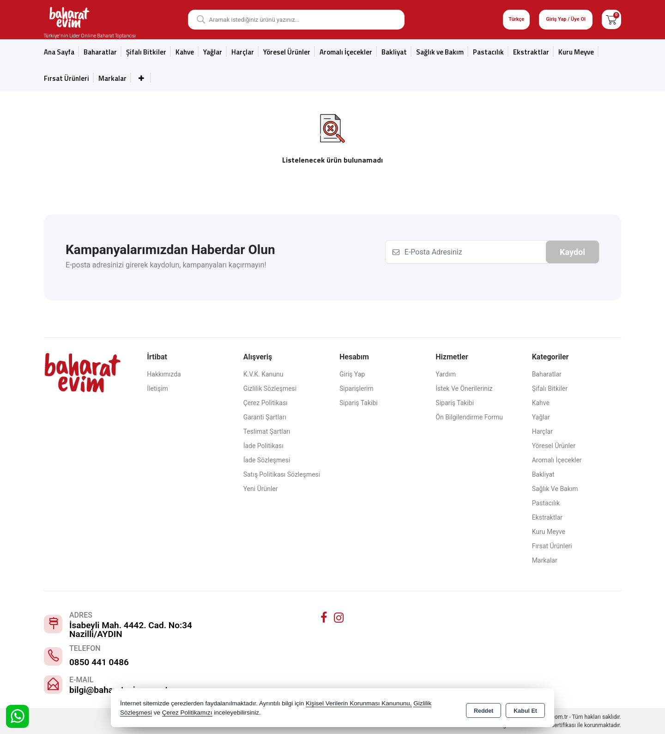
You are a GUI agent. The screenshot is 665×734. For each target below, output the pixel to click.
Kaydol (572, 252)
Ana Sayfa (59, 52)
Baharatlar (100, 52)
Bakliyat (394, 52)
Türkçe (516, 19)
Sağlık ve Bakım (440, 52)
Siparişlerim (356, 388)
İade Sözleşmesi (266, 460)
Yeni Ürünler (260, 488)
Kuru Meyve (576, 52)
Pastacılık (488, 52)
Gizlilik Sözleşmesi (270, 388)
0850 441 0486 (99, 662)
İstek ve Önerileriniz (463, 388)
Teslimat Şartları (266, 431)
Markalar (112, 78)
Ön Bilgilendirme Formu (469, 417)
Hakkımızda (164, 374)
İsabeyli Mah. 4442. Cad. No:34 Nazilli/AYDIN (130, 629)
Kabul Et (525, 709)
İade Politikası (263, 445)
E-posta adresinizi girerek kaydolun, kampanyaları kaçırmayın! (166, 265)
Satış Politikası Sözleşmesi (281, 474)
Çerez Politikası (265, 402)
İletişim (157, 388)
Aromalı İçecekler (346, 52)
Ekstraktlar (531, 52)
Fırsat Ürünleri (66, 78)
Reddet (483, 709)
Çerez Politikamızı (187, 713)
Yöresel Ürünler (286, 52)
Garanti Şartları (264, 417)
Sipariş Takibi (358, 402)
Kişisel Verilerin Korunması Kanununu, (359, 703)
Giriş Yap (352, 374)
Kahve (184, 52)
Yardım (445, 374)
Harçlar (242, 52)
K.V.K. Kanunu (263, 374)
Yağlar (212, 52)
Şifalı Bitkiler (146, 52)
